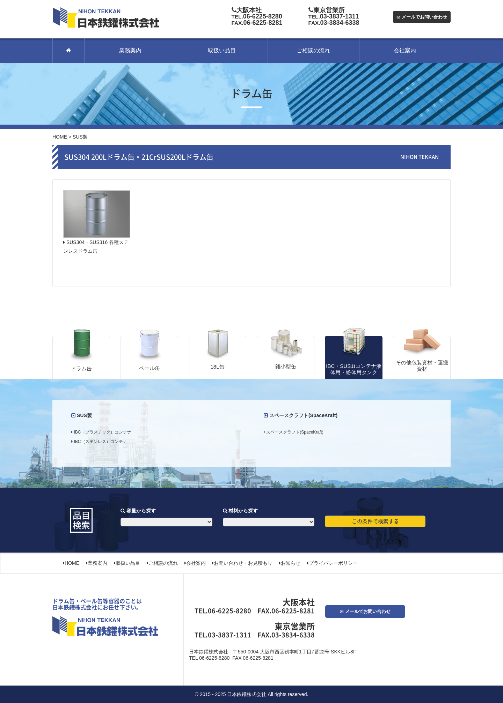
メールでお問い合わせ (421, 17)
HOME (59, 137)
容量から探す (138, 510)
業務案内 (130, 50)
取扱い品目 (222, 50)
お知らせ (289, 563)
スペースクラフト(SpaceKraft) (303, 415)
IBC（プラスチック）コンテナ (102, 432)
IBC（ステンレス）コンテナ (100, 441)
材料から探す (240, 510)
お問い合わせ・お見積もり (242, 563)
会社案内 (405, 50)
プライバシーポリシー (332, 563)
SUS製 (84, 415)
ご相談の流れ (313, 50)
